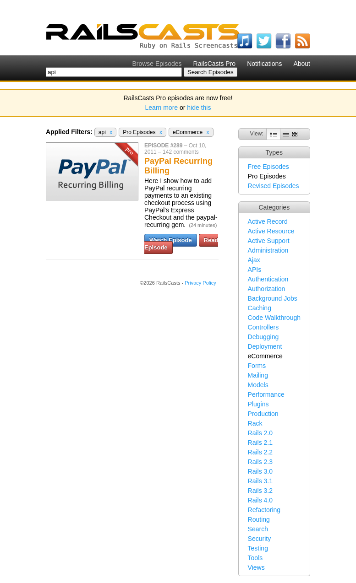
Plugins (258, 404)
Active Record (268, 221)
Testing (258, 548)
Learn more (161, 107)
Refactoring (264, 509)
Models (258, 385)
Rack (255, 423)
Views (256, 567)
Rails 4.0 (260, 500)
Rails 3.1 (260, 481)
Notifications (264, 63)
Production (263, 413)
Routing (259, 519)
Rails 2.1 (260, 442)
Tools (255, 557)
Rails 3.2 (260, 490)
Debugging (263, 336)
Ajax (254, 260)
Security (259, 538)
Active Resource (271, 231)
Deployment (265, 346)
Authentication (268, 279)
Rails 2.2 (260, 452)
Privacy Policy (200, 283)
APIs (255, 269)
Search (258, 529)
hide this (199, 107)
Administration (268, 250)
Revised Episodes (273, 185)
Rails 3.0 (260, 471)
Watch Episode (170, 240)
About (301, 63)
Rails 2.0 (260, 433)
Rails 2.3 (260, 461)
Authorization (266, 288)
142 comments (181, 152)
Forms (257, 365)
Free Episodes (268, 166)
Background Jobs (272, 298)
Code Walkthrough (274, 317)
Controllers (263, 327)
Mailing (258, 375)
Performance (266, 394)
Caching (259, 308)
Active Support (269, 240)
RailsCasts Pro (214, 63)
